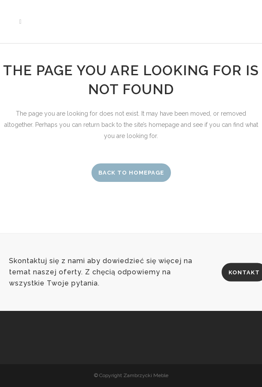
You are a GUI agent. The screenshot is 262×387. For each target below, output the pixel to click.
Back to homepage (131, 172)
